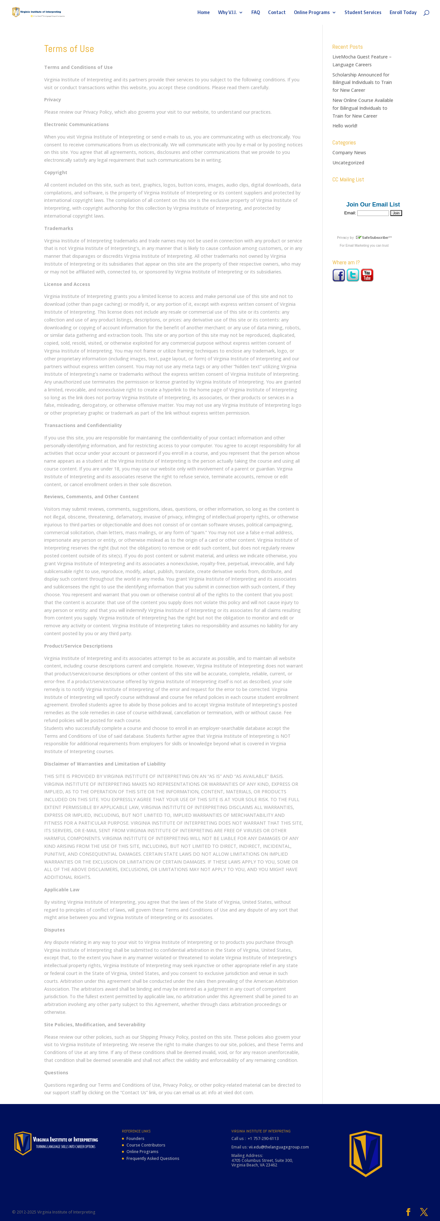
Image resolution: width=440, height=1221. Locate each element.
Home (203, 12)
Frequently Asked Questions (153, 1158)
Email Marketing (357, 245)
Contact (277, 12)
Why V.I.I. (227, 12)
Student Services (363, 12)
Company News (349, 152)
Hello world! (344, 126)
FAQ (255, 12)
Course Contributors (146, 1145)
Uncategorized (348, 162)
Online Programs (312, 12)
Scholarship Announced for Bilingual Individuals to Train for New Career (362, 82)
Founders (135, 1138)
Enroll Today (403, 12)
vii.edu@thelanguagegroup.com (279, 1147)
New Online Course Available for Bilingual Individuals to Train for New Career (362, 108)
